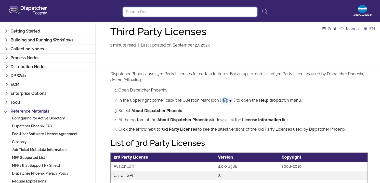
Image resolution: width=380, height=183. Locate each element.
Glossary (19, 142)
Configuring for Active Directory (38, 118)
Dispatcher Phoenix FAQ (32, 126)
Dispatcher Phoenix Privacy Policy (40, 173)
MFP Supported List (28, 158)
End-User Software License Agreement (45, 134)
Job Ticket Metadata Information (39, 150)
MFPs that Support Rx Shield (36, 165)
